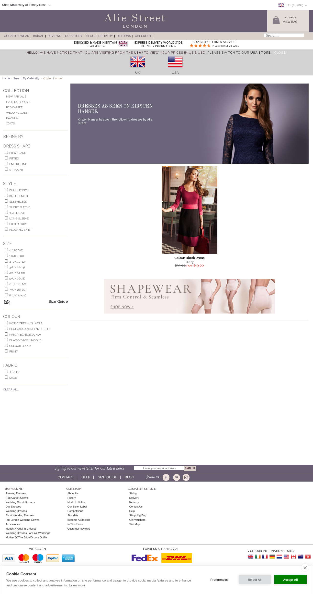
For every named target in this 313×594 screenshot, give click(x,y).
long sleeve (19, 218)
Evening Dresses (18, 102)
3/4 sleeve (17, 213)
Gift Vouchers (137, 519)
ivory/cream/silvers (25, 323)
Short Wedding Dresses (20, 515)
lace (13, 377)
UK (137, 72)
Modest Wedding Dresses (21, 528)
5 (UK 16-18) (17, 278)
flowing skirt (20, 229)
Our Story (73, 36)
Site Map (134, 524)
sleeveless (18, 201)
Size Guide (58, 301)
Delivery (105, 36)
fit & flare (17, 153)
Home (6, 78)
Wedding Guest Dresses (20, 502)
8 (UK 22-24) (17, 295)
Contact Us (136, 506)
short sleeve (19, 207)
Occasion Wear (16, 36)
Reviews (54, 36)
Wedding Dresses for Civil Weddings (28, 533)
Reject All (255, 580)
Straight (16, 169)
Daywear (12, 118)
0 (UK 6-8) (16, 250)
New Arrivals (16, 96)
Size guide (107, 477)
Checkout (143, 36)
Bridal (38, 36)
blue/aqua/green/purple (30, 329)
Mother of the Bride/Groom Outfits (26, 537)
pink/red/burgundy (25, 334)
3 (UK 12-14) (17, 267)
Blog (90, 36)
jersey (14, 372)
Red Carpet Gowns (17, 497)
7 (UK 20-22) (17, 289)
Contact (66, 477)
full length (19, 190)
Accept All (290, 580)
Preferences (219, 580)
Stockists (72, 515)
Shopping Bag (137, 515)
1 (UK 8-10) (16, 256)
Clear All (11, 389)
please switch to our (238, 52)
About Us (72, 493)
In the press (75, 524)
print (13, 351)
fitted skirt (18, 224)
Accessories (13, 524)
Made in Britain (76, 502)
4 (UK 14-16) (17, 273)
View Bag (290, 22)
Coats (10, 123)
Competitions (75, 510)
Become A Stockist (78, 519)
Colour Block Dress (189, 258)
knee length (19, 196)
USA (175, 72)
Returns (124, 36)
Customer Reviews (78, 528)
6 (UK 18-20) (17, 284)
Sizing (133, 493)
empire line (18, 164)
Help (85, 477)
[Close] (280, 52)
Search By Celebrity (26, 78)
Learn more (77, 585)
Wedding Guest (17, 112)
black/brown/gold (25, 340)
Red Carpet (14, 107)
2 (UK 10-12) (17, 261)
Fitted (14, 158)
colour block (20, 346)
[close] (305, 567)
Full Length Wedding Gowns (22, 519)
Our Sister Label (77, 506)
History (71, 497)
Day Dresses (13, 506)
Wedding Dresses (16, 510)
